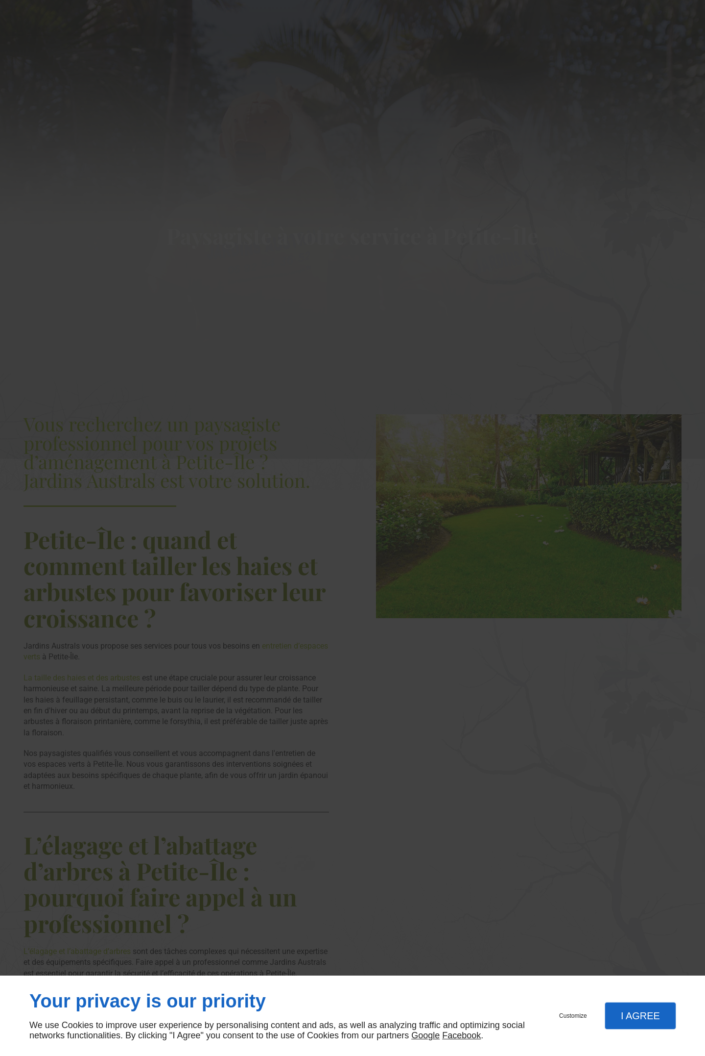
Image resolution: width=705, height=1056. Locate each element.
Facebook (461, 1035)
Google (425, 1035)
